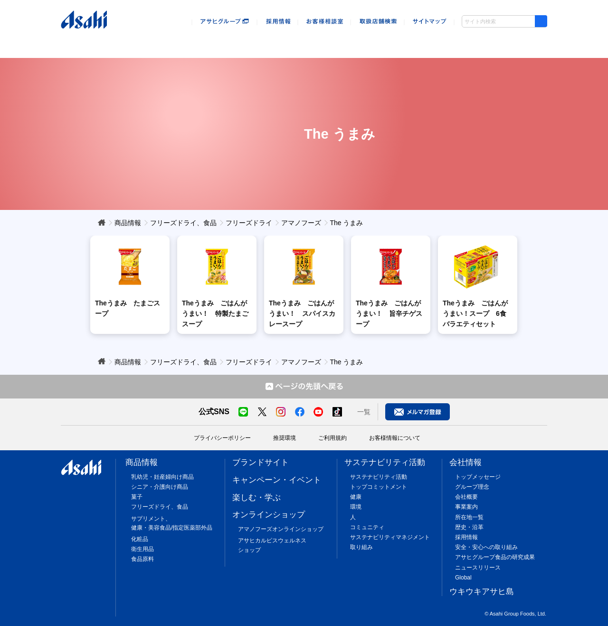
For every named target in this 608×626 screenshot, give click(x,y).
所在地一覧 (469, 517)
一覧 (363, 412)
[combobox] (504, 21)
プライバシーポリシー (222, 438)
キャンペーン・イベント (157, 41)
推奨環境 (284, 438)
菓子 (136, 496)
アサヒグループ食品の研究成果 (495, 557)
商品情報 (87, 41)
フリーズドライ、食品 (159, 506)
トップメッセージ (478, 477)
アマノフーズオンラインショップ (280, 529)
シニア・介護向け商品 (159, 487)
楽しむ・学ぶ (256, 497)
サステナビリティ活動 (384, 462)
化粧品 (139, 539)
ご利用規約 (332, 438)
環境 (355, 506)
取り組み (361, 547)
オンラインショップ (304, 41)
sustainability (388, 41)
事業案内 (466, 506)
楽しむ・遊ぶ (232, 41)
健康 (355, 496)
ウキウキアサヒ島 (516, 41)
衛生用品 (142, 549)
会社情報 (458, 41)
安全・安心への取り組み (486, 547)
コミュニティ (367, 527)
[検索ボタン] (541, 21)
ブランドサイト (260, 462)
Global (463, 577)
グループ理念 (472, 487)
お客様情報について (394, 438)
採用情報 (466, 537)
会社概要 (466, 496)
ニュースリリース (478, 567)
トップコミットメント (378, 487)
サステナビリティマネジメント (390, 537)
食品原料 (142, 559)
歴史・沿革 (469, 527)
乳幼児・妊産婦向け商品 (162, 477)
